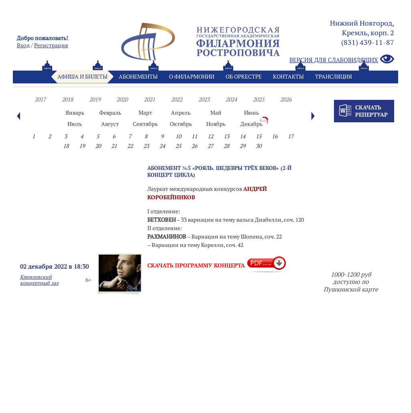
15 (258, 136)
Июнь (251, 112)
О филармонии (191, 76)
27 (210, 146)
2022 (176, 99)
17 (290, 136)
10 (178, 136)
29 (242, 146)
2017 (40, 99)
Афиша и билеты (82, 76)
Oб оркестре (244, 76)
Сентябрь (145, 124)
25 (178, 146)
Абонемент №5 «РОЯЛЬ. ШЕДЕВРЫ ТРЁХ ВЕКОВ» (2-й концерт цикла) (219, 171)
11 (194, 136)
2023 (204, 99)
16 (274, 136)
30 (258, 146)
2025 (258, 99)
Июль (74, 124)
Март (145, 112)
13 (226, 136)
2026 (285, 99)
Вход (23, 45)
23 (146, 146)
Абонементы (138, 76)
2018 (67, 99)
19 (82, 146)
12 (210, 136)
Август (110, 124)
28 (226, 146)
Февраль (110, 112)
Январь (74, 112)
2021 (149, 99)
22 (130, 146)
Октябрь (181, 124)
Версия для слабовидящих (341, 59)
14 (242, 136)
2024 (231, 99)
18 (66, 146)
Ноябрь (216, 124)
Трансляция (333, 76)
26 (194, 146)
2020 (122, 99)
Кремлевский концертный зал (39, 279)
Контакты (288, 76)
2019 (94, 99)
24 (162, 146)
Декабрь (251, 124)
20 (98, 146)
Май (216, 112)
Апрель (181, 112)
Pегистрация (51, 45)
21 (114, 146)
